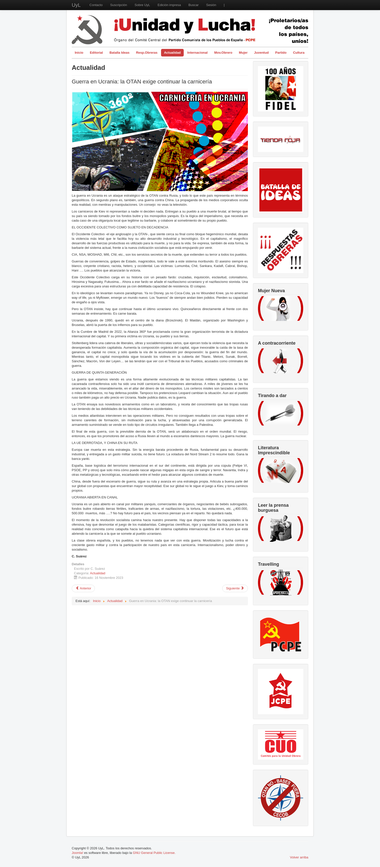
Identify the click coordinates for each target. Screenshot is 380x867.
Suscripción (118, 5)
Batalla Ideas (119, 52)
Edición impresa (169, 5)
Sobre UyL (142, 5)
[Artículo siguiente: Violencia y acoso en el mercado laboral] (235, 588)
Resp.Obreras (146, 52)
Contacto (96, 5)
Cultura (299, 52)
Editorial (96, 52)
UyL (76, 5)
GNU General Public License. (154, 853)
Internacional (197, 52)
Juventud (261, 52)
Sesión (211, 5)
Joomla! (77, 853)
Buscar (193, 5)
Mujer (243, 52)
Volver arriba (299, 857)
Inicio (79, 52)
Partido (281, 52)
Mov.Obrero (223, 52)
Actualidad (172, 52)
